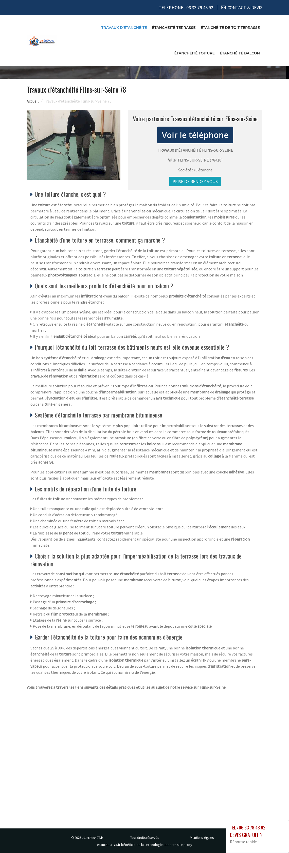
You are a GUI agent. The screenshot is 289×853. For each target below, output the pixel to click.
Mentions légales (202, 837)
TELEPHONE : (186, 7)
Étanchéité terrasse (174, 27)
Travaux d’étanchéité (124, 27)
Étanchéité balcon (240, 53)
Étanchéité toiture (194, 53)
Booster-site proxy (178, 844)
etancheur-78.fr (92, 837)
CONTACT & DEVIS (244, 7)
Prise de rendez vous (195, 181)
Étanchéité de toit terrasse (230, 27)
